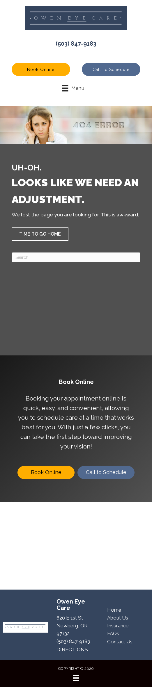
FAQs (113, 633)
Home (114, 610)
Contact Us (119, 642)
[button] (41, 69)
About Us (117, 618)
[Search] (76, 257)
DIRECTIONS (72, 649)
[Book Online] (46, 472)
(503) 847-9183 (76, 43)
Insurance (118, 626)
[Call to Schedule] (106, 472)
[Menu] (76, 678)
